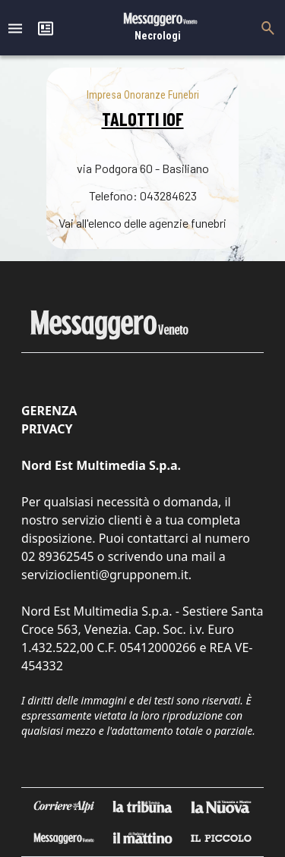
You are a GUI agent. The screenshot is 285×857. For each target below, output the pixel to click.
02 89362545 (57, 556)
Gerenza (49, 410)
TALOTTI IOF (143, 119)
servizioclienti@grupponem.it (104, 574)
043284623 (168, 195)
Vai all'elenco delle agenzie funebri (142, 223)
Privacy (46, 429)
